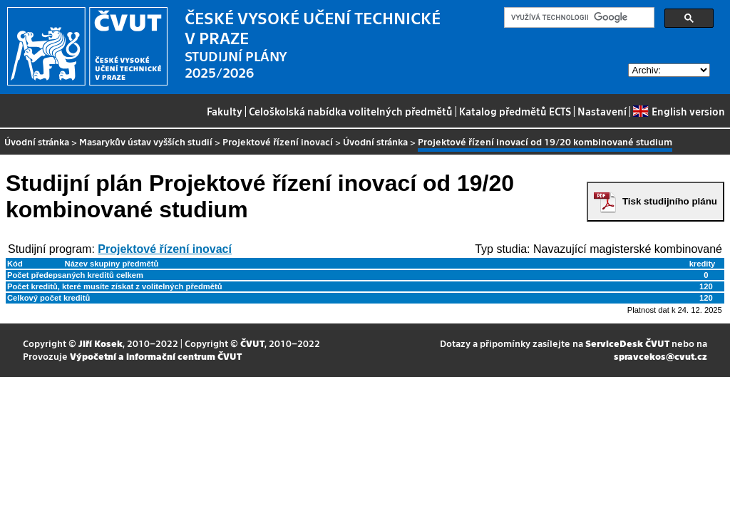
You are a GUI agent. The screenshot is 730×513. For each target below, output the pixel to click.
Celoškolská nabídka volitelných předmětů (351, 111)
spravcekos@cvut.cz (660, 356)
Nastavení (602, 111)
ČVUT (252, 343)
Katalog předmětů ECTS (515, 111)
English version (678, 111)
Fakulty (224, 111)
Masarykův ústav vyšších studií (145, 141)
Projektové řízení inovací (277, 141)
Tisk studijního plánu (669, 201)
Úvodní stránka (36, 141)
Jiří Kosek (100, 343)
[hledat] (577, 17)
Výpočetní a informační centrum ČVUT (156, 356)
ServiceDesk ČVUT (627, 343)
